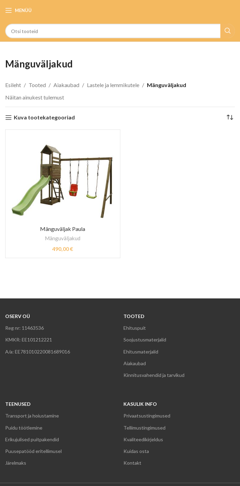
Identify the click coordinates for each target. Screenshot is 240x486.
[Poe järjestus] (229, 117)
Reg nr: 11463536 (24, 328)
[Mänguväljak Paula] (62, 176)
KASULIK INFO (140, 404)
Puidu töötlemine (23, 428)
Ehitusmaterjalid (140, 352)
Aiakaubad (66, 85)
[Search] (120, 31)
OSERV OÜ (17, 316)
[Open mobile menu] (18, 10)
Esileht (13, 85)
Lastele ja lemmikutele (113, 85)
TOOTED (133, 316)
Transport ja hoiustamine (32, 416)
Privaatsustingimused (146, 416)
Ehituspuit (134, 328)
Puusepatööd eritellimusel (33, 451)
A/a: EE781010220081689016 (37, 352)
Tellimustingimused (144, 428)
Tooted (37, 85)
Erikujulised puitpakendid (32, 439)
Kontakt (132, 463)
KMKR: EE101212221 (28, 339)
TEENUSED (18, 404)
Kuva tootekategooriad (44, 117)
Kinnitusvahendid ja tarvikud (153, 375)
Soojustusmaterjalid (144, 339)
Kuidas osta (136, 451)
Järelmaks (15, 463)
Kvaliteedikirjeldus (143, 439)
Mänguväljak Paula (62, 228)
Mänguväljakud (62, 238)
